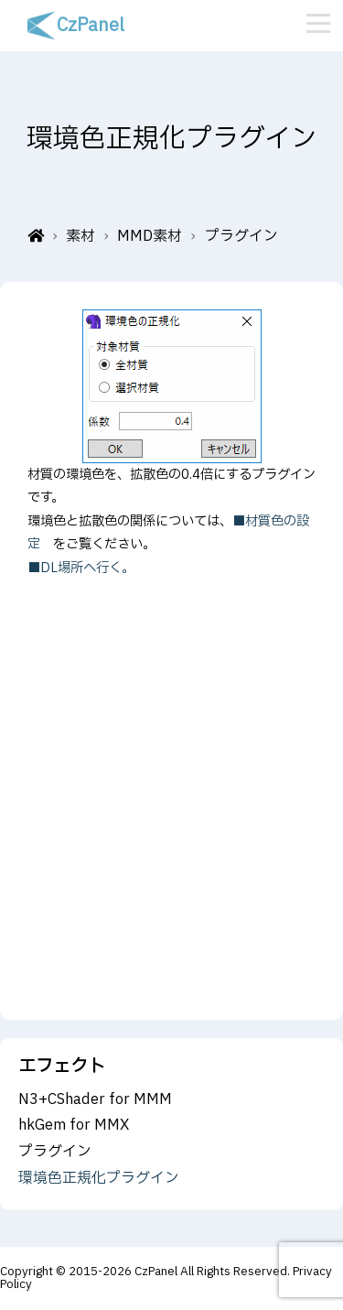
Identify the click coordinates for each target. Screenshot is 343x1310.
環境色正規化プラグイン (98, 1178)
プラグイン (54, 1152)
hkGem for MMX (73, 1125)
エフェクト (61, 1066)
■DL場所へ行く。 (80, 568)
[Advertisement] (171, 777)
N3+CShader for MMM (95, 1099)
